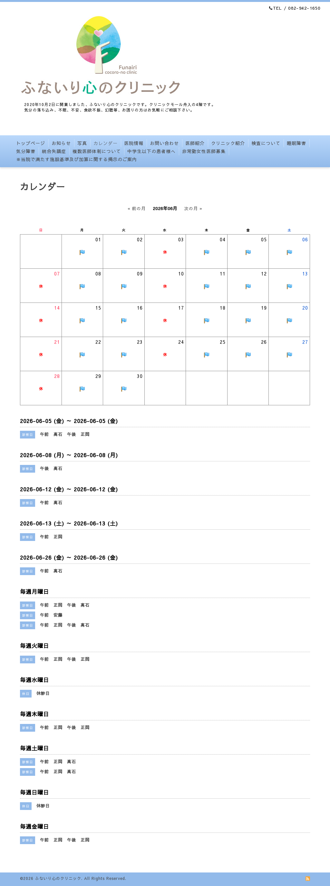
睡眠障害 (296, 143)
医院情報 (133, 143)
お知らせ (61, 143)
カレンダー (105, 143)
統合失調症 (54, 151)
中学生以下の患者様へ (151, 151)
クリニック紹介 (228, 143)
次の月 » (193, 208)
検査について (265, 143)
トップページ (30, 143)
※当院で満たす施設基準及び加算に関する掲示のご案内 (76, 159)
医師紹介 (195, 143)
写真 (82, 143)
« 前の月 (137, 208)
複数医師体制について (97, 151)
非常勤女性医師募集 (204, 151)
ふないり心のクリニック (58, 878)
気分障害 (25, 151)
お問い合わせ (164, 143)
